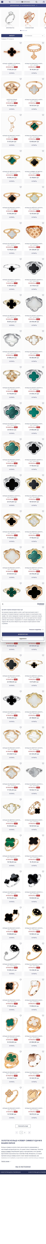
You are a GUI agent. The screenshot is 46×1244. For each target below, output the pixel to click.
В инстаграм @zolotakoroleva (25, 1178)
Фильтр (11, 42)
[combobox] (34, 41)
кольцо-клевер (6, 1158)
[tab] (20, 36)
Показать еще (23, 1132)
